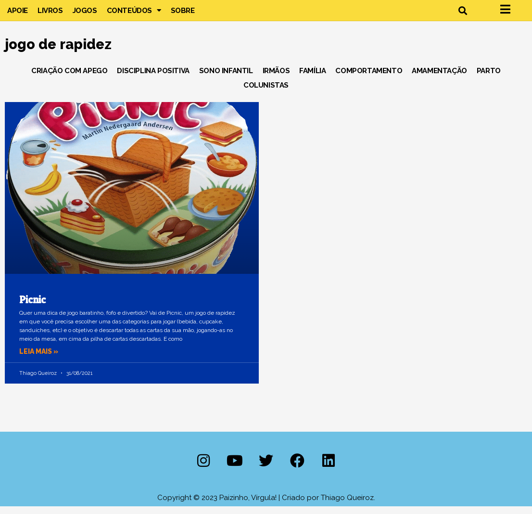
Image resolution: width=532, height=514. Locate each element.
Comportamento (368, 78)
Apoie (17, 14)
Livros (50, 14)
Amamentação (439, 78)
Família (312, 78)
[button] (463, 14)
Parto (489, 78)
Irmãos (276, 78)
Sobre (183, 14)
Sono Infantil (226, 78)
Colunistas (266, 92)
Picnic (32, 307)
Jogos (85, 14)
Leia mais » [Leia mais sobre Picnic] (40, 359)
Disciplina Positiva (153, 78)
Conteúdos (134, 14)
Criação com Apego (69, 78)
